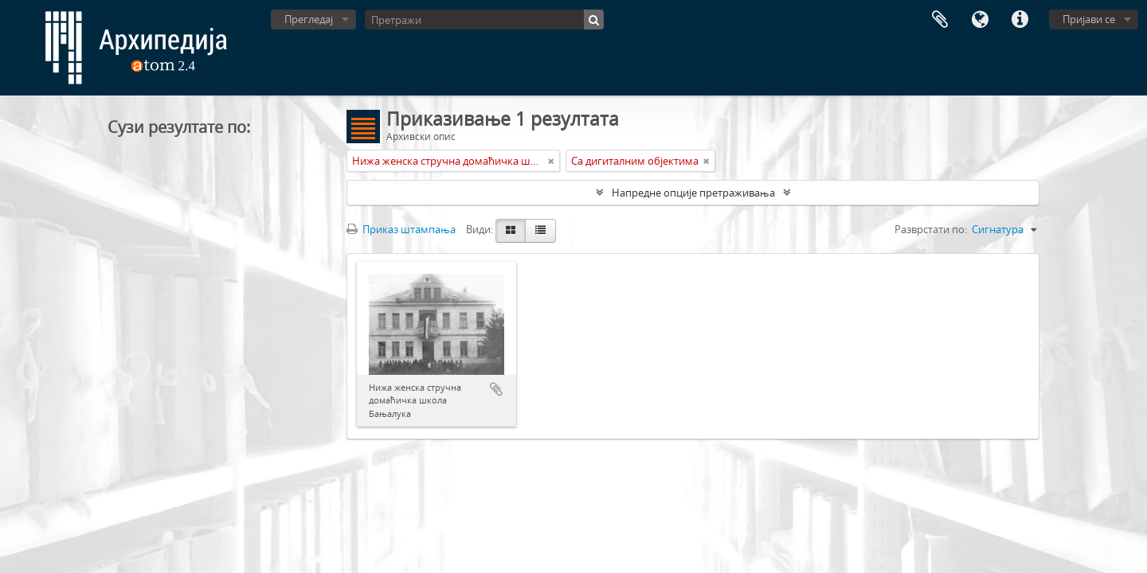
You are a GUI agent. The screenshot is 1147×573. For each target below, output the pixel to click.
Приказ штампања (401, 229)
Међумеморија (940, 20)
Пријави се (1089, 19)
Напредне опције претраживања (693, 192)
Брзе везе (1019, 20)
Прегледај (308, 19)
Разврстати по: (931, 229)
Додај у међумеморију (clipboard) (496, 389)
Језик (980, 20)
